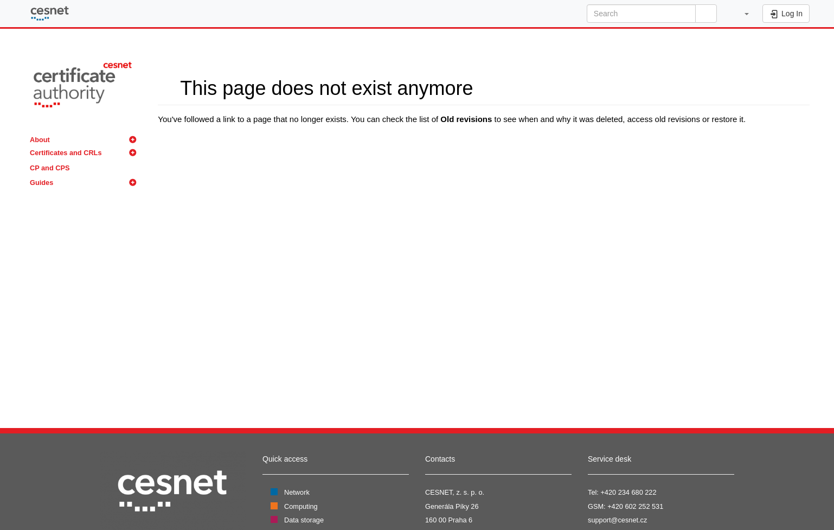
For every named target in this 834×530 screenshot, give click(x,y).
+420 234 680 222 (628, 492)
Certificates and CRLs (66, 153)
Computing (301, 506)
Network (297, 492)
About (40, 140)
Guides (41, 182)
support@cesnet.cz (617, 520)
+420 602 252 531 (635, 506)
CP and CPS (49, 168)
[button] (741, 13)
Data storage (304, 520)
